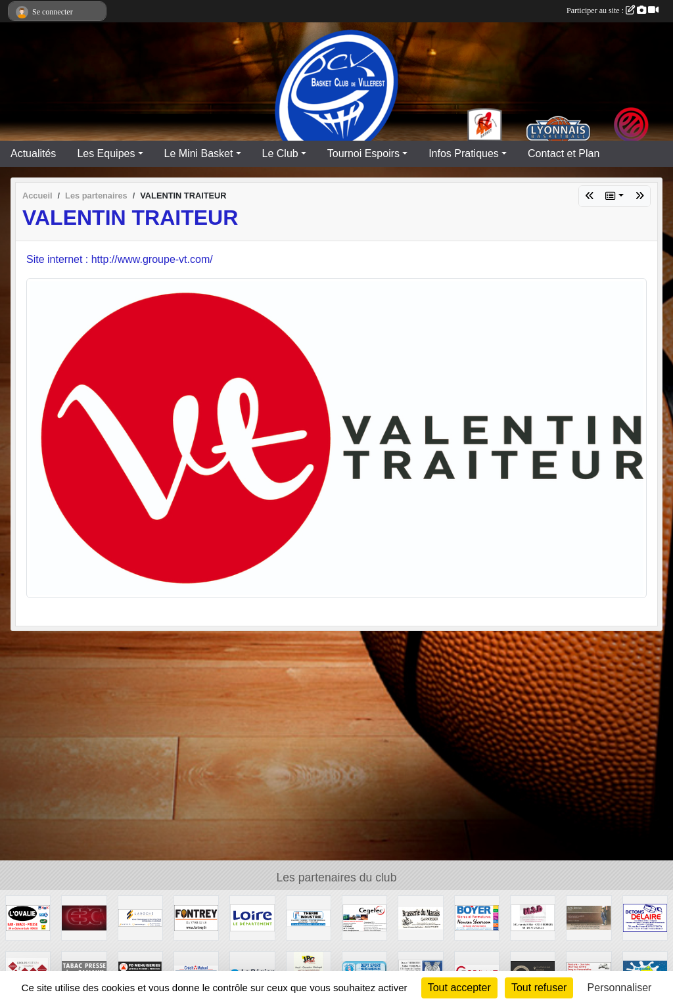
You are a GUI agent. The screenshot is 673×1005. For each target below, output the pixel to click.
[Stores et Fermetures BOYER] (476, 917)
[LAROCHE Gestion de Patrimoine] (140, 917)
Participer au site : (613, 10)
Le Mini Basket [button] (198, 153)
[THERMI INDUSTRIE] (308, 917)
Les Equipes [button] (106, 153)
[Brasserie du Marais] (420, 917)
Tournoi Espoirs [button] (363, 153)
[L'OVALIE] (28, 917)
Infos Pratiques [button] (464, 153)
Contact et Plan (563, 153)
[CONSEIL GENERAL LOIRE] (252, 917)
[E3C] (83, 917)
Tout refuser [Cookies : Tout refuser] (539, 987)
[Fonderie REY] (196, 917)
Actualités (33, 153)
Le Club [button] (280, 153)
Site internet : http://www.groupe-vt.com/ (119, 259)
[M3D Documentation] (532, 917)
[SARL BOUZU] (588, 917)
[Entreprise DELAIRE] (645, 917)
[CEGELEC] (364, 917)
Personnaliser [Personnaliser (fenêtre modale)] (620, 987)
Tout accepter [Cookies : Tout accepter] (459, 987)
